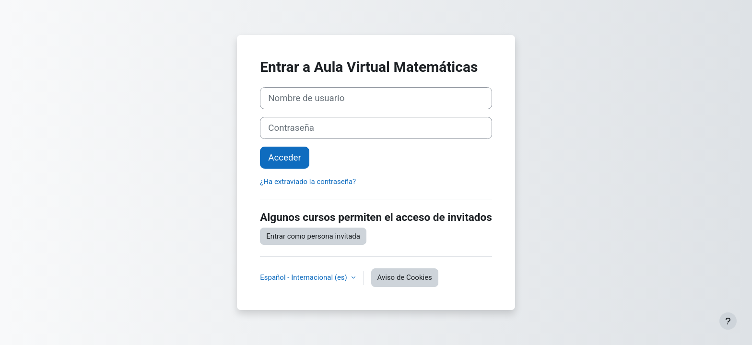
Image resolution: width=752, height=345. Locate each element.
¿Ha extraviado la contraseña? (308, 181)
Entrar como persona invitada (313, 236)
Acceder (284, 157)
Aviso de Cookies (404, 277)
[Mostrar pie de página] (728, 321)
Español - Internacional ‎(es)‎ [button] (304, 277)
